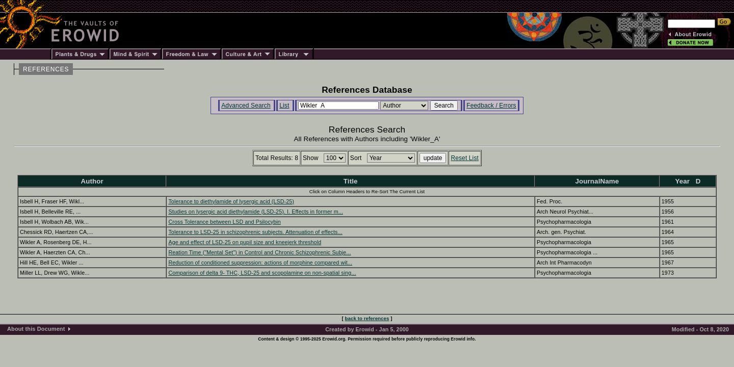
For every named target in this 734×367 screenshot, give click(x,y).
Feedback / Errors (491, 105)
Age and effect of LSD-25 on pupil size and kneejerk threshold (244, 242)
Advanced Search (246, 105)
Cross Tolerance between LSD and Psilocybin (224, 222)
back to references (367, 318)
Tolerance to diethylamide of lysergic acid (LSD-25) (231, 201)
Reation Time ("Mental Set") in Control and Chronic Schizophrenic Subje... (259, 252)
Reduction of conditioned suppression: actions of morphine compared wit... (260, 262)
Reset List (465, 158)
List (284, 105)
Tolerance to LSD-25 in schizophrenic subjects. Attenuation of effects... (255, 232)
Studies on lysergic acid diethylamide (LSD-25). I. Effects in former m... (255, 211)
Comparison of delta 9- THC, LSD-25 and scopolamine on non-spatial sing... (262, 273)
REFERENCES (46, 69)
